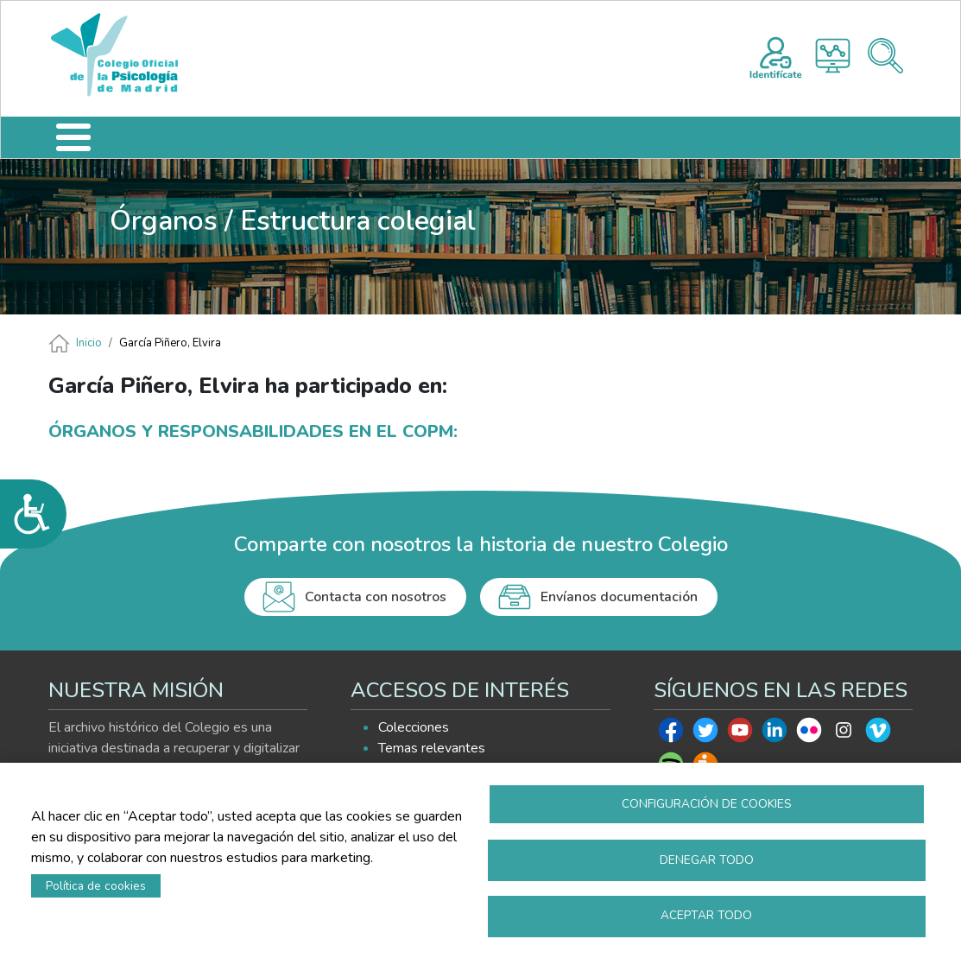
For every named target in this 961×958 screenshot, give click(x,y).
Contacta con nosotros (375, 596)
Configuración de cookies (707, 803)
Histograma (832, 55)
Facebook (671, 734)
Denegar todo (707, 859)
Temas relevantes (431, 748)
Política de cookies (96, 885)
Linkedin (774, 734)
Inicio (89, 343)
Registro (776, 55)
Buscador (885, 55)
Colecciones (413, 727)
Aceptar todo (706, 915)
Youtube (740, 734)
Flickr (809, 734)
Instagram (843, 734)
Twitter (705, 734)
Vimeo (878, 734)
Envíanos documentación (619, 596)
